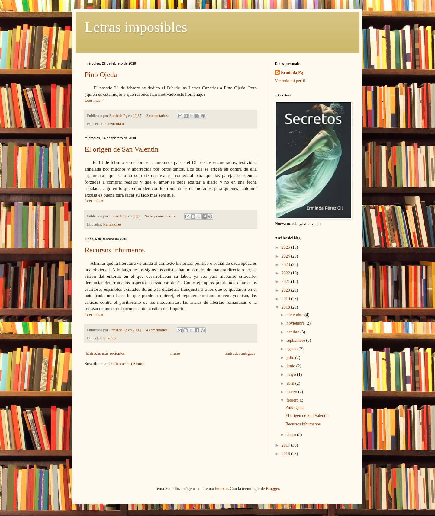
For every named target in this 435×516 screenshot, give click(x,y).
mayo (291, 374)
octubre (293, 332)
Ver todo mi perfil (290, 81)
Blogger (272, 488)
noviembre (295, 323)
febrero (293, 400)
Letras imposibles (136, 27)
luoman (221, 488)
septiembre (296, 340)
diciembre (295, 314)
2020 (286, 290)
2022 (286, 273)
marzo (292, 391)
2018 (286, 307)
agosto (292, 349)
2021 (286, 281)
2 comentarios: (158, 116)
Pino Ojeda (101, 75)
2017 (286, 445)
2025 (286, 247)
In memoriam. (114, 124)
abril (290, 383)
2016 (286, 453)
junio (291, 366)
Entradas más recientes (105, 353)
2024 (286, 256)
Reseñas (109, 338)
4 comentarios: (157, 330)
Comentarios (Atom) (125, 363)
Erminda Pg (292, 72)
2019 (286, 298)
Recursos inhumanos (115, 250)
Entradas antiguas (240, 353)
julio (290, 357)
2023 (286, 264)
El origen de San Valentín (122, 149)
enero (291, 434)
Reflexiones (112, 224)
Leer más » (94, 100)
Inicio (175, 353)
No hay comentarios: (160, 216)
